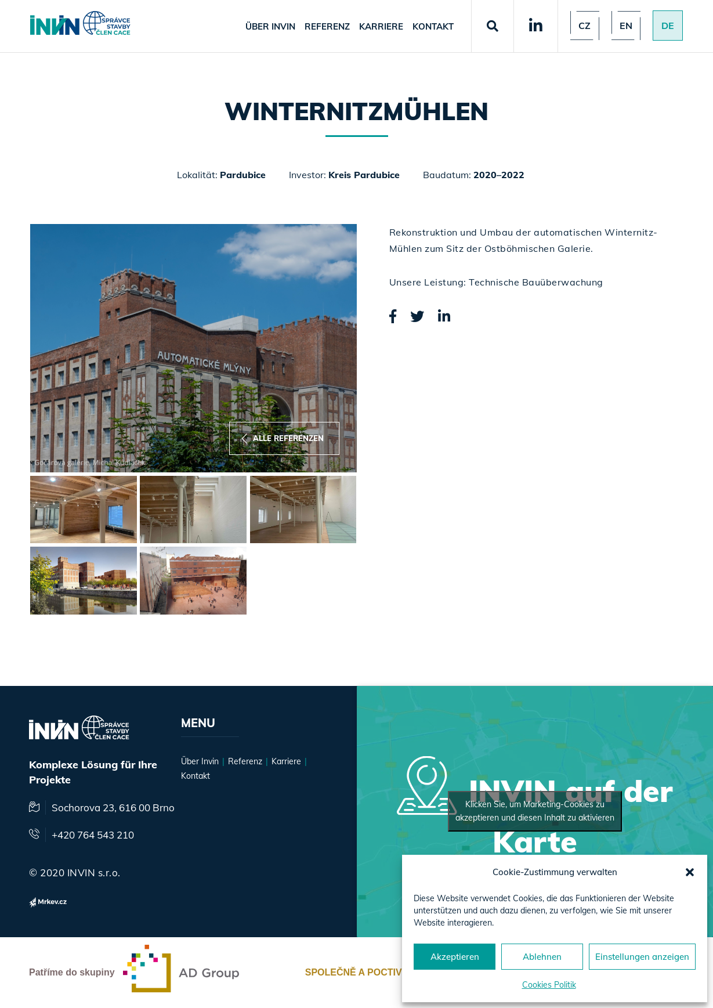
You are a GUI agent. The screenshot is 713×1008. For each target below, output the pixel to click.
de (667, 25)
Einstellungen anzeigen (642, 956)
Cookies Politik (549, 985)
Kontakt (433, 26)
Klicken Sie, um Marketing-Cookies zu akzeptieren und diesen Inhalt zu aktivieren (534, 811)
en (626, 25)
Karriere (381, 26)
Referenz (327, 26)
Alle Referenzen (282, 438)
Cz (584, 25)
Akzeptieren (454, 956)
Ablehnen (542, 956)
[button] (690, 872)
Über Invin (270, 26)
